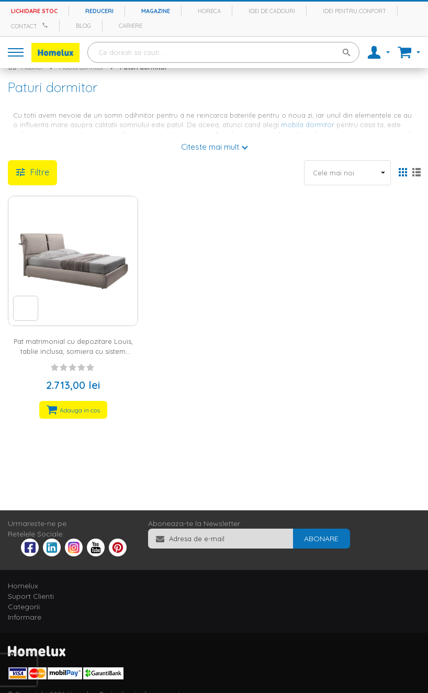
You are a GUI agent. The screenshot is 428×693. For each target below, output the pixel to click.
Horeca (209, 11)
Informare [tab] (24, 617)
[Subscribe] (321, 539)
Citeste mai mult (210, 147)
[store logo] (55, 52)
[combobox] (223, 52)
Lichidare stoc (34, 11)
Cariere (130, 25)
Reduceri (99, 11)
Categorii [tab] (24, 606)
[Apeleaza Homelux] (46, 25)
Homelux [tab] (23, 585)
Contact (24, 26)
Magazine (155, 11)
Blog (83, 25)
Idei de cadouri (272, 11)
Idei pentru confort (354, 11)
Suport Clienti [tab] (31, 596)
